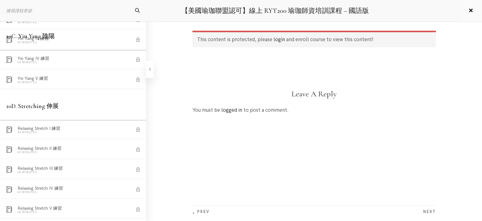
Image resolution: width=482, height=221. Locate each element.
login (279, 40)
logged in (231, 110)
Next (429, 211)
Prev (203, 211)
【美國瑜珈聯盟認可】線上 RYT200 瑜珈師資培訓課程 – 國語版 (275, 11)
